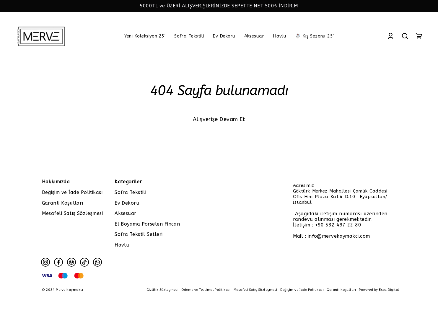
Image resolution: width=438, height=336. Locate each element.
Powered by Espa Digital (379, 290)
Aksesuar (125, 213)
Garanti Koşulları (62, 203)
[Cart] (419, 36)
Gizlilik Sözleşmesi (162, 290)
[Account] (390, 36)
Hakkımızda (56, 182)
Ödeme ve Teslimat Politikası (206, 290)
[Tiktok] (84, 262)
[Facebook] (58, 262)
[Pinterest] (71, 262)
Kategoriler (128, 182)
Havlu (122, 245)
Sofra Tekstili (130, 192)
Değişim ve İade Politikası (72, 192)
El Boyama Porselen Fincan (147, 224)
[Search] (405, 36)
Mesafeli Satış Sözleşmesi (72, 213)
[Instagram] (45, 262)
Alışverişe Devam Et (219, 119)
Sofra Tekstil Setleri (138, 234)
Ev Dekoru (127, 203)
